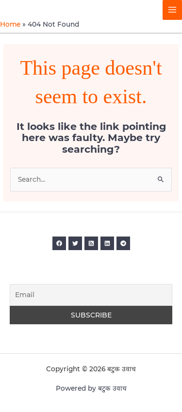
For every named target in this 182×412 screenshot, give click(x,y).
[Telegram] (123, 243)
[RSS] (91, 243)
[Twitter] (75, 243)
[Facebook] (59, 243)
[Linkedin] (107, 243)
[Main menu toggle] (172, 10)
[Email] (91, 295)
